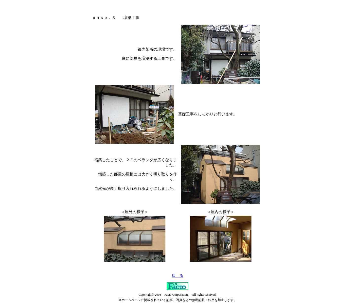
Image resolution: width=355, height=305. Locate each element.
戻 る (177, 275)
